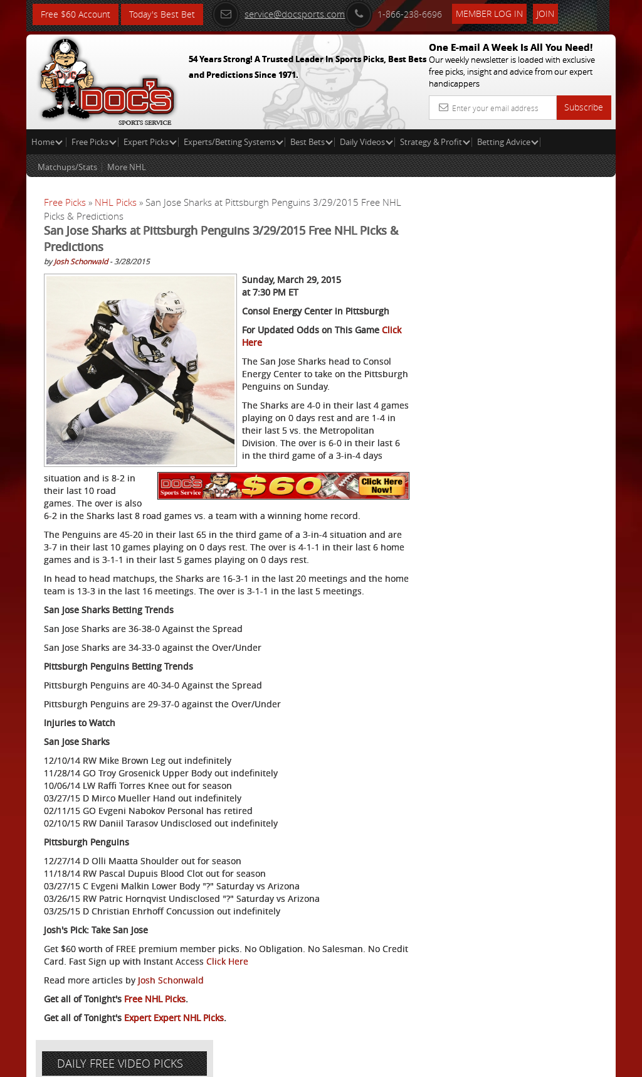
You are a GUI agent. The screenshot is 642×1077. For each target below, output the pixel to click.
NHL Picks (116, 202)
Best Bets (311, 141)
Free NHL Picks (155, 999)
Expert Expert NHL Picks (174, 1018)
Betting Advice (508, 141)
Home (47, 141)
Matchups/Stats (67, 167)
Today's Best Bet (162, 14)
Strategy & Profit (435, 141)
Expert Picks (150, 141)
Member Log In (490, 13)
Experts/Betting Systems (233, 141)
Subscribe (583, 107)
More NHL (126, 167)
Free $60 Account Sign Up (517, 466)
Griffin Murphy (537, 348)
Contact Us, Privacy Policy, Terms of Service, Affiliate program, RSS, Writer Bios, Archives (396, 1061)
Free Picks (94, 141)
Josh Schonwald (81, 261)
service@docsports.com (279, 14)
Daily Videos (366, 141)
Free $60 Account (75, 14)
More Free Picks (559, 233)
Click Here (255, 961)
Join (546, 13)
